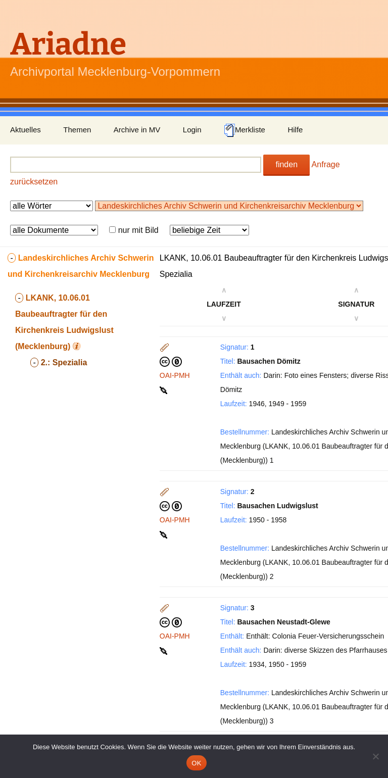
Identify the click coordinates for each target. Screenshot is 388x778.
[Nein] (375, 756)
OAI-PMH (175, 375)
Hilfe (295, 129)
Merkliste (244, 130)
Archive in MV (137, 129)
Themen (77, 129)
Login (192, 129)
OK (196, 763)
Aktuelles (25, 129)
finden (286, 164)
